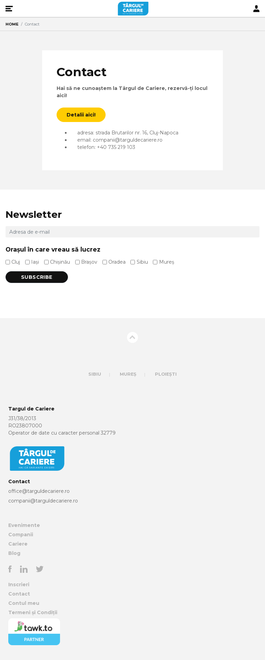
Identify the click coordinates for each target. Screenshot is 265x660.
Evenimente (24, 525)
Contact (19, 594)
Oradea (117, 262)
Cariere (18, 544)
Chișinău (60, 262)
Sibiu (142, 262)
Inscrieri (18, 584)
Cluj (15, 262)
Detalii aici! (81, 115)
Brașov (89, 262)
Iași (35, 262)
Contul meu (23, 603)
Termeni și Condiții (32, 612)
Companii (20, 534)
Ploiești (166, 374)
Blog (14, 553)
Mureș (166, 262)
